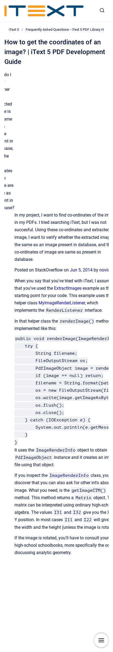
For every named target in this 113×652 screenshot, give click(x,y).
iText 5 (14, 29)
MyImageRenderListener (61, 302)
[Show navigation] (101, 640)
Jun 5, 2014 (82, 270)
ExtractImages (68, 288)
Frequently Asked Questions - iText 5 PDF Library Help (67, 29)
